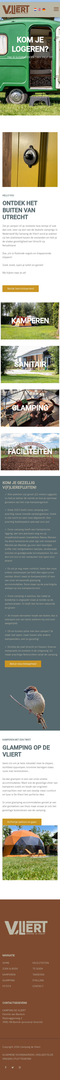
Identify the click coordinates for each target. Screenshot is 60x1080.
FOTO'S (6, 986)
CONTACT (38, 986)
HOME (5, 962)
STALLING (38, 980)
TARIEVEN (38, 974)
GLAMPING (8, 980)
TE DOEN (37, 968)
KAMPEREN (8, 974)
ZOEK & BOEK (10, 968)
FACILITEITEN (40, 962)
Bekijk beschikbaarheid (20, 288)
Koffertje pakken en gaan (21, 821)
